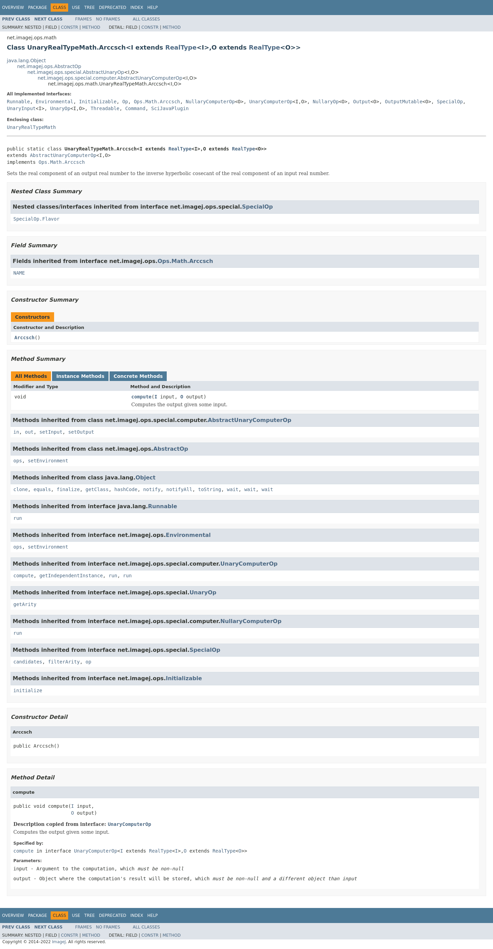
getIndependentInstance (71, 575)
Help (152, 7)
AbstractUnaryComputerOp (63, 155)
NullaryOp (326, 101)
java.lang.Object (26, 60)
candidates (27, 661)
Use (76, 7)
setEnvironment (48, 460)
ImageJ (59, 941)
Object (146, 477)
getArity (24, 604)
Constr (69, 27)
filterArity (64, 661)
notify (152, 489)
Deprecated (112, 7)
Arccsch (24, 337)
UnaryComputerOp (270, 101)
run (17, 518)
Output (362, 101)
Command (135, 108)
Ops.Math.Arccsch (157, 101)
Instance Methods (80, 376)
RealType (181, 47)
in (16, 432)
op (88, 661)
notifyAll (179, 489)
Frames (83, 19)
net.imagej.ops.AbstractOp (49, 66)
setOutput (81, 432)
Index (136, 7)
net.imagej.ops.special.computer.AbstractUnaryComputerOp (110, 78)
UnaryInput (21, 108)
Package (37, 7)
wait (233, 489)
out (29, 432)
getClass (97, 489)
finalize (67, 489)
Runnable (18, 101)
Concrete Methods (138, 376)
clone (20, 489)
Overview (13, 7)
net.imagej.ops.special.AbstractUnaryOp (75, 72)
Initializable (98, 101)
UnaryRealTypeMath (31, 127)
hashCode (125, 489)
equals (42, 489)
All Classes (146, 19)
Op (125, 101)
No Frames (108, 19)
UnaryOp (60, 108)
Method (91, 27)
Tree (89, 7)
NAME (19, 273)
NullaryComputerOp (210, 101)
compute (141, 396)
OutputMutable (403, 101)
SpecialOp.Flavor (36, 219)
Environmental (54, 101)
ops (17, 460)
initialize (27, 690)
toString (209, 489)
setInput (50, 432)
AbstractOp (170, 449)
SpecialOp (450, 101)
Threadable (104, 108)
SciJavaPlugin (170, 108)
